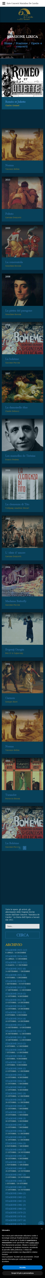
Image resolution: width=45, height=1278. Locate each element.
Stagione (22, 43)
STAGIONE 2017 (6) (15, 1187)
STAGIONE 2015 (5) (15, 1199)
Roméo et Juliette (15, 106)
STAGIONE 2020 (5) (15, 1168)
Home (8, 43)
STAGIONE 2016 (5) (15, 1193)
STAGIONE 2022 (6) (15, 1155)
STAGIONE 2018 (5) (15, 1180)
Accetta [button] (22, 1267)
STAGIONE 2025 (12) (16, 1137)
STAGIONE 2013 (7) (15, 1212)
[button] (42, 1229)
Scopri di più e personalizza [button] (22, 1273)
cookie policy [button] (34, 1243)
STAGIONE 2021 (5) (15, 1162)
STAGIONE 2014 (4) (15, 1205)
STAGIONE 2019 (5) (15, 1174)
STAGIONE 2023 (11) (16, 1149)
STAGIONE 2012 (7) (15, 1218)
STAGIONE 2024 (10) (16, 1143)
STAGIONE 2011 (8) (15, 1224)
